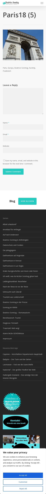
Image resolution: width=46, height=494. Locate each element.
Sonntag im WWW (10, 307)
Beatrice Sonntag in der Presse (15, 302)
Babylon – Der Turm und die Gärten (17, 359)
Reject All (23, 488)
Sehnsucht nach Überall (12, 292)
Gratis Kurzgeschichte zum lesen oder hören (20, 271)
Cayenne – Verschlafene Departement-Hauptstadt (22, 354)
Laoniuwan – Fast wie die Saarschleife (18, 364)
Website (6, 146)
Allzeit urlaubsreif (9, 224)
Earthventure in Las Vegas (13, 266)
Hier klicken (27, 201)
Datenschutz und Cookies (13, 245)
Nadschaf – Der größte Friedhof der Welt (19, 370)
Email (6, 134)
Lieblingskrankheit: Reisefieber (15, 281)
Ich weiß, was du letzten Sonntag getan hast (20, 276)
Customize (23, 482)
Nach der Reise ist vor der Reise (15, 286)
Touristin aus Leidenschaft (13, 297)
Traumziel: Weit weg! (11, 328)
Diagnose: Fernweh (10, 323)
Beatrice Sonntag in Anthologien (15, 240)
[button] (42, 3)
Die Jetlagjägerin (9, 250)
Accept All (23, 475)
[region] (23, 471)
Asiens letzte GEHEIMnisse (13, 333)
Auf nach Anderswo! (11, 235)
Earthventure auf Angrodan (13, 255)
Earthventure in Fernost (12, 260)
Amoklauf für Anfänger (12, 229)
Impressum (7, 338)
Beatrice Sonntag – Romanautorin (16, 312)
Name (6, 123)
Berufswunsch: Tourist (12, 318)
